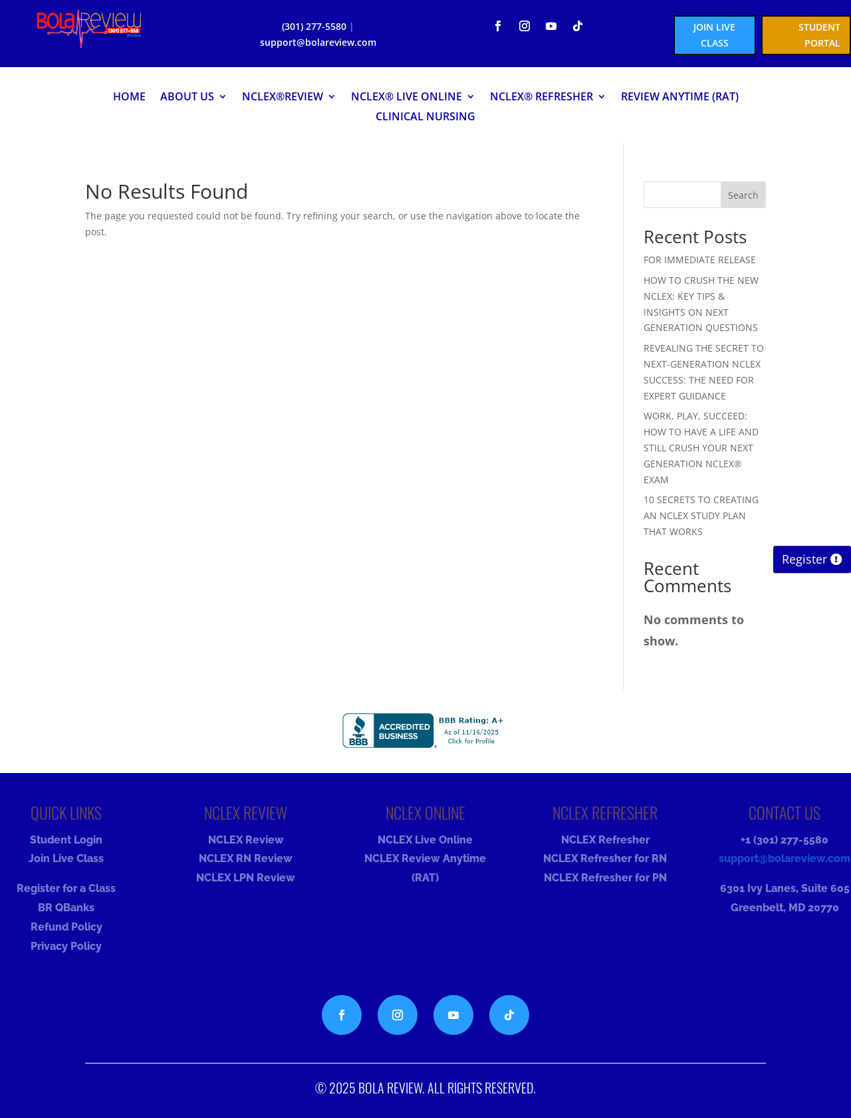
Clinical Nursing (425, 118)
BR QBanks (66, 907)
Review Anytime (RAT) (680, 98)
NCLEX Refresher (605, 840)
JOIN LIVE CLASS (714, 35)
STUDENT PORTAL (819, 35)
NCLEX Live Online (425, 840)
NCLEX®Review (282, 98)
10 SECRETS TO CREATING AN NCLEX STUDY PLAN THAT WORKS (701, 515)
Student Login (66, 840)
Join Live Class (66, 858)
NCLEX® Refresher (541, 98)
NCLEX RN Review (246, 858)
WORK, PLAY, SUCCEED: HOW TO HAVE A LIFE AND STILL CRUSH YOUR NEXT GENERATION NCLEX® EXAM (701, 447)
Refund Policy (66, 927)
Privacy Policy (66, 946)
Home (129, 98)
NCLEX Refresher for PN (605, 877)
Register (804, 560)
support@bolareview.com (318, 42)
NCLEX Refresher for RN (605, 858)
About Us (187, 98)
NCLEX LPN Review (245, 877)
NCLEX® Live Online (406, 98)
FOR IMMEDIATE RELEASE (700, 259)
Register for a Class (66, 888)
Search (743, 195)
